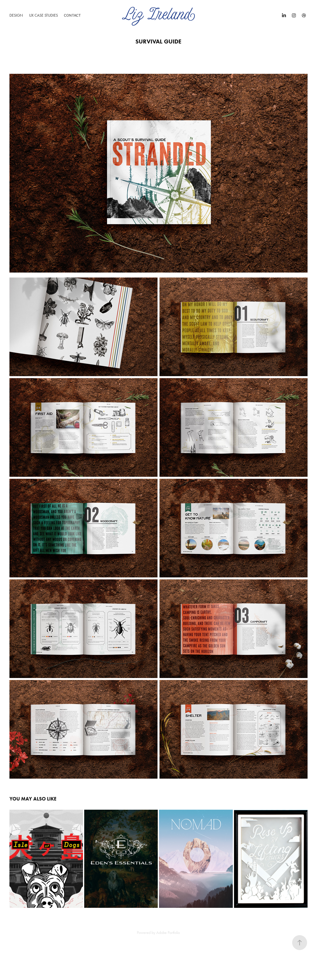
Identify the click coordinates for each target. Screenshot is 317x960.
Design (16, 15)
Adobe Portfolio (168, 932)
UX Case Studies (43, 15)
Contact (72, 15)
